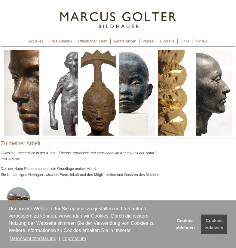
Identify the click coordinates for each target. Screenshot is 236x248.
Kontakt (201, 41)
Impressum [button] (74, 238)
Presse (148, 41)
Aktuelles (36, 41)
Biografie (167, 41)
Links (185, 41)
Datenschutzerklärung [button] (33, 238)
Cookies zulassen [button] (214, 224)
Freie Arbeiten (60, 41)
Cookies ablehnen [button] (185, 224)
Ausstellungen (125, 41)
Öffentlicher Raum (92, 41)
